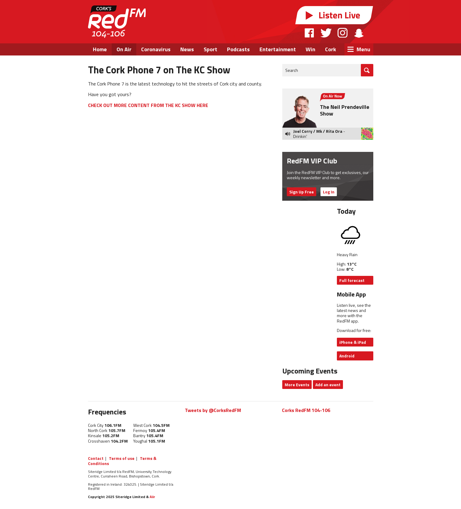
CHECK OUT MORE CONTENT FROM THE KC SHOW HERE (148, 105)
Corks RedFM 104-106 (306, 410)
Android (346, 356)
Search (291, 70)
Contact (95, 458)
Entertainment (277, 49)
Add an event (328, 384)
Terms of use (121, 458)
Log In (328, 192)
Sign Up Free (301, 192)
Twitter (325, 33)
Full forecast (351, 280)
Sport (210, 49)
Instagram (342, 33)
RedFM (117, 21)
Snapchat (359, 33)
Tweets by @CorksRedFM (213, 410)
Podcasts (238, 49)
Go (367, 70)
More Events (297, 384)
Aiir (152, 497)
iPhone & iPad (352, 342)
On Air (124, 49)
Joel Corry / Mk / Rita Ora (317, 131)
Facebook (309, 33)
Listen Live (334, 15)
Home (100, 49)
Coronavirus (156, 49)
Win (310, 49)
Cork (330, 49)
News (187, 49)
